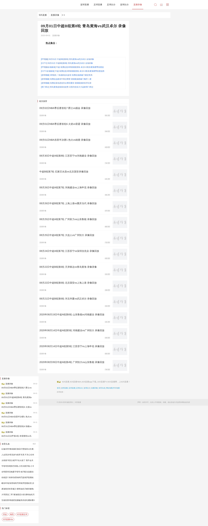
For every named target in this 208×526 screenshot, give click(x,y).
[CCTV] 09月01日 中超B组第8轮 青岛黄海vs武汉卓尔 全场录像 (67, 63)
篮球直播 (64, 388)
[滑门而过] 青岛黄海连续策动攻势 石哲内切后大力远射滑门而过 (67, 87)
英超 (5, 514)
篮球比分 (87, 388)
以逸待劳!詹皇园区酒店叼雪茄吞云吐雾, (17, 449)
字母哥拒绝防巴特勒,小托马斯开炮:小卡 (17, 466)
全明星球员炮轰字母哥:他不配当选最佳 (17, 472)
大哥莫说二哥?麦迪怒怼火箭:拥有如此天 (18, 494)
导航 (167, 5)
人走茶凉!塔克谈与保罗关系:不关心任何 (17, 455)
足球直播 (72, 388)
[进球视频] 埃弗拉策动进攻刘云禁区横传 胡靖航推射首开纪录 (66, 83)
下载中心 (161, 5)
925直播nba (8, 519)
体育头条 (102, 388)
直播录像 (55, 15)
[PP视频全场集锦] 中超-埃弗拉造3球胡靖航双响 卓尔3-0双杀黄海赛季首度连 (72, 67)
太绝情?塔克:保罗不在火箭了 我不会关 (17, 460)
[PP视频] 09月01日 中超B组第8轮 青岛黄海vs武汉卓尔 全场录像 (67, 59)
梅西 (12, 514)
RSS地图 (116, 388)
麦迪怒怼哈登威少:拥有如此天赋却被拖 (17, 489)
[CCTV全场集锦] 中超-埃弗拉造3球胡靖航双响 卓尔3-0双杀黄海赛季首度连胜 (72, 71)
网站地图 (109, 388)
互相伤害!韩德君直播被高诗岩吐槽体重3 (18, 500)
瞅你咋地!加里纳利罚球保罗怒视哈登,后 (17, 483)
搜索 (155, 5)
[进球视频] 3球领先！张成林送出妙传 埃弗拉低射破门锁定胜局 (66, 75)
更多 (34, 444)
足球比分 (79, 388)
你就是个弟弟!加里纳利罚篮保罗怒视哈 (17, 477)
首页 (58, 388)
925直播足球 (22, 514)
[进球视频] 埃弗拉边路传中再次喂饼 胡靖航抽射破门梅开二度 (66, 79)
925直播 (43, 15)
